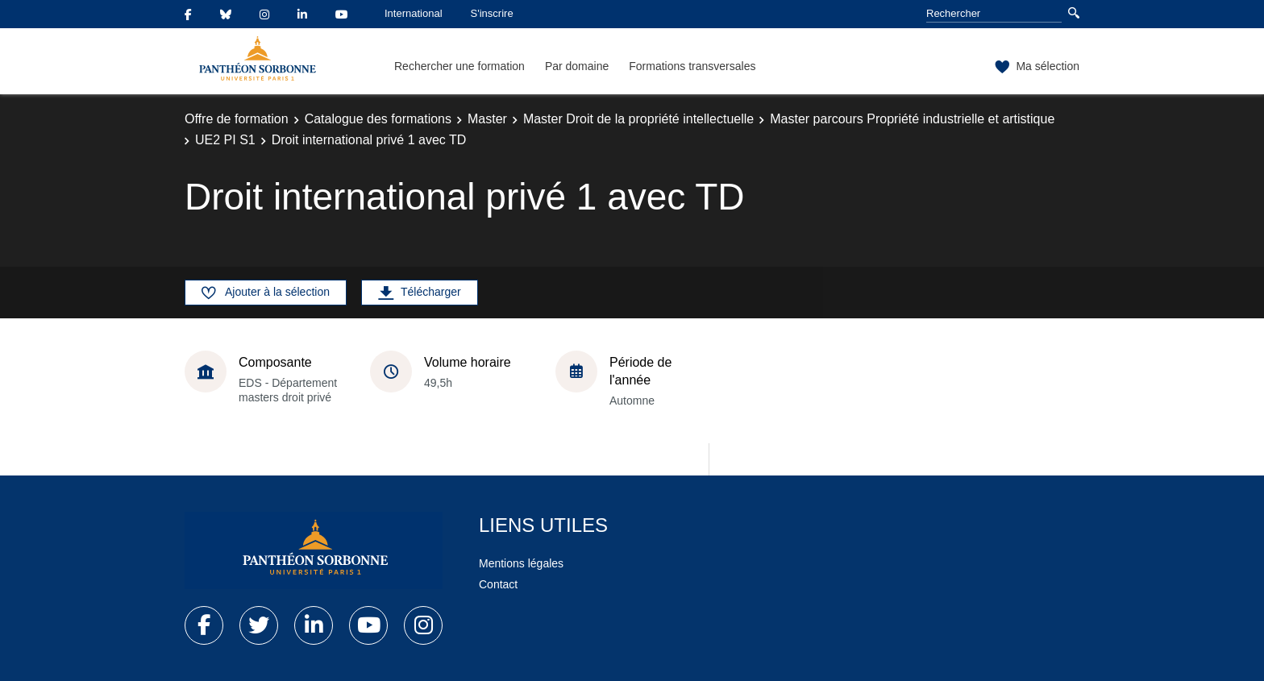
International (414, 13)
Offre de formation (237, 119)
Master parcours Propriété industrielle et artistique (912, 119)
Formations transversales (692, 66)
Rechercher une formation (459, 66)
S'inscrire (492, 13)
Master (487, 119)
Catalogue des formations (378, 119)
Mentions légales (521, 563)
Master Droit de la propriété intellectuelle (638, 119)
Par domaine (577, 66)
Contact (498, 584)
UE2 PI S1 (225, 140)
